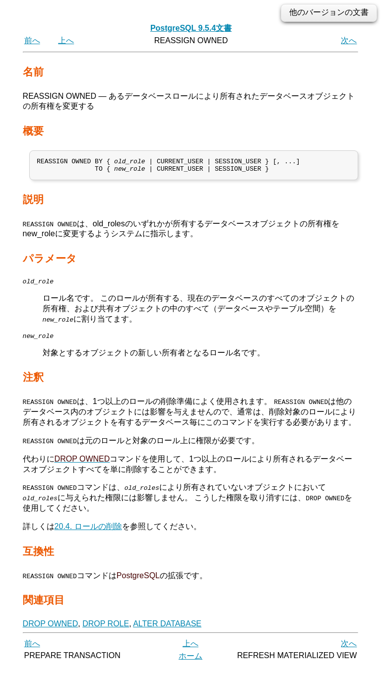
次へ (349, 40)
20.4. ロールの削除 (88, 532)
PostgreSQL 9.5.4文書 (191, 28)
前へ (32, 40)
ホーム (190, 662)
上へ (66, 40)
